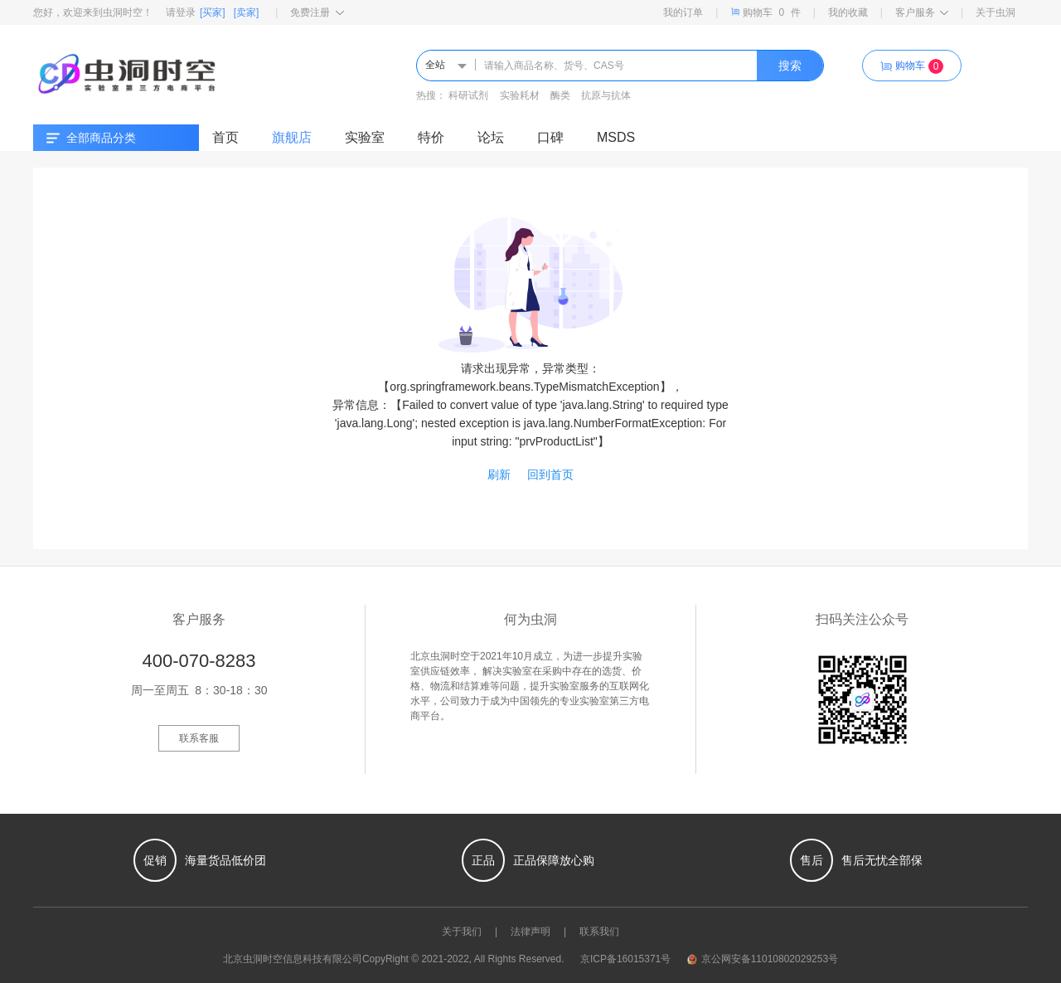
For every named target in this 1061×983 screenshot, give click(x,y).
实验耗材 (520, 95)
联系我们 (599, 931)
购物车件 (765, 12)
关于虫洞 (995, 12)
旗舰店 (292, 137)
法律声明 (530, 931)
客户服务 (921, 12)
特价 (431, 137)
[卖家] (246, 12)
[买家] (212, 12)
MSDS (616, 137)
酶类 (560, 95)
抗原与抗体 (606, 95)
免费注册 (317, 12)
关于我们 (462, 931)
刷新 (499, 474)
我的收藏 (848, 12)
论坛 (490, 137)
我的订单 (683, 12)
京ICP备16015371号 (625, 959)
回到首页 (550, 474)
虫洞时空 (263, 959)
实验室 (365, 137)
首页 (225, 137)
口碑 (550, 137)
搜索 (790, 65)
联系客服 (199, 738)
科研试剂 (468, 95)
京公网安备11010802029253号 (762, 959)
